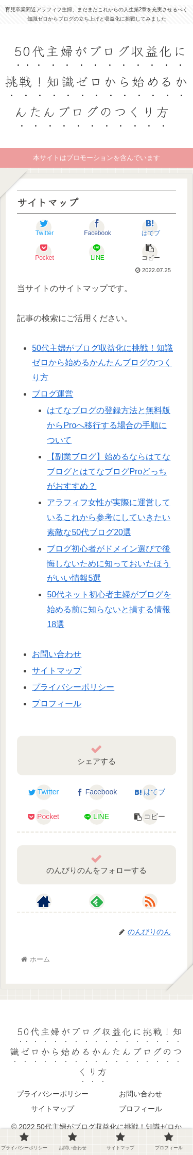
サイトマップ (56, 670)
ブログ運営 (52, 393)
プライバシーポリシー (73, 687)
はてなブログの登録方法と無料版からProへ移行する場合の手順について (108, 425)
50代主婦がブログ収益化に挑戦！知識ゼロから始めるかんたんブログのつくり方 (102, 363)
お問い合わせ (56, 654)
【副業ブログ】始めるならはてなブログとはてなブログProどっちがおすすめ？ (108, 471)
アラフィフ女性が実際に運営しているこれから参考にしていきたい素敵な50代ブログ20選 (108, 517)
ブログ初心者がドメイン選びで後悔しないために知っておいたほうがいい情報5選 (108, 563)
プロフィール (56, 703)
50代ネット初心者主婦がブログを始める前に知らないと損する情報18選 (109, 609)
